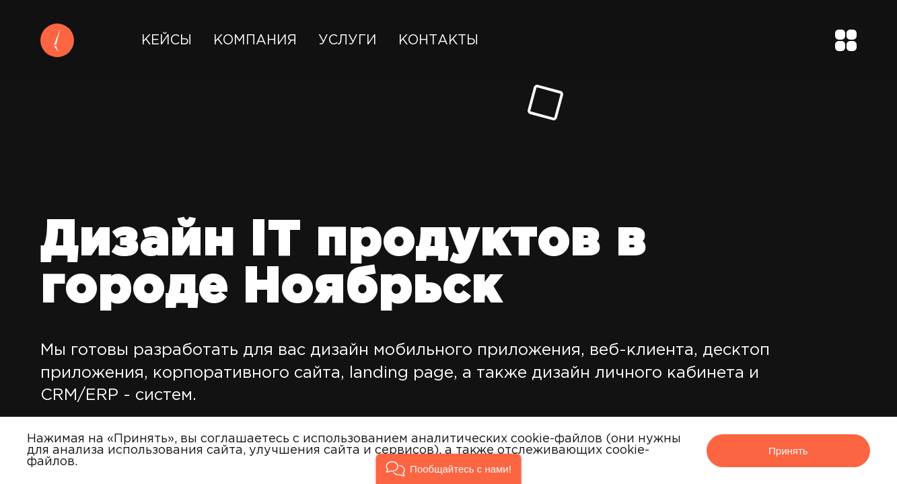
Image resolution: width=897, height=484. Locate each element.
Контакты (438, 40)
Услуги (347, 40)
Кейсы (166, 40)
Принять (788, 450)
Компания (255, 40)
